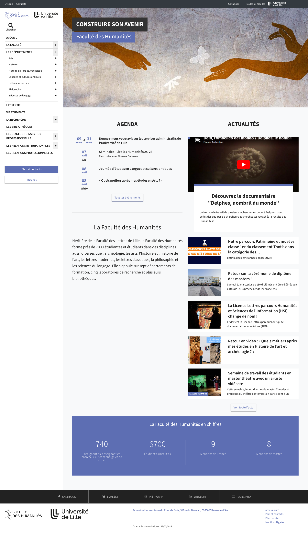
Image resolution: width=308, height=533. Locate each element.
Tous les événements (127, 197)
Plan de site (272, 518)
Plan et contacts (274, 514)
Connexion (233, 4)
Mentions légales (274, 522)
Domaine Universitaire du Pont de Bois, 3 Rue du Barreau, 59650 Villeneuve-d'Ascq (181, 510)
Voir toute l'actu (243, 407)
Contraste (21, 4)
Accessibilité (272, 510)
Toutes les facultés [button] (255, 4)
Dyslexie (9, 4)
